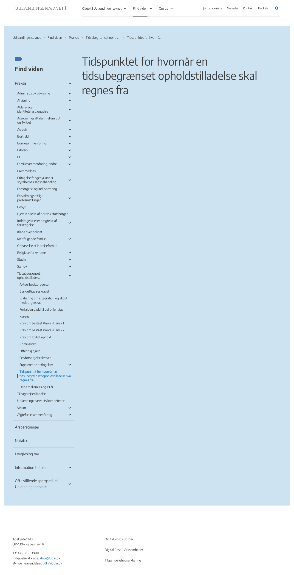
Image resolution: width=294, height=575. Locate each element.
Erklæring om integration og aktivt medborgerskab (43, 300)
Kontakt (248, 8)
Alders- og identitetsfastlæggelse (32, 109)
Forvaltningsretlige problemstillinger (30, 198)
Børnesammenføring (31, 143)
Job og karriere (212, 8)
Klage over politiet (29, 232)
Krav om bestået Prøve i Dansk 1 (42, 323)
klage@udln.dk (50, 558)
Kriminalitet (28, 344)
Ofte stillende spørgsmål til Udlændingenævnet (37, 483)
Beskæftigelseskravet (34, 291)
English (263, 8)
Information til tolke (31, 467)
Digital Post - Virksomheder (124, 550)
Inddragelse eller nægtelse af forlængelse (37, 223)
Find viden (140, 8)
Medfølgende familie (31, 239)
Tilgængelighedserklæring (123, 560)
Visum (21, 408)
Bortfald (23, 136)
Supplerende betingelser (36, 365)
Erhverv (22, 150)
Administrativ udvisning (33, 93)
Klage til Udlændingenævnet (102, 8)
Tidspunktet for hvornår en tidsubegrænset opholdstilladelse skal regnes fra (45, 376)
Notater (21, 440)
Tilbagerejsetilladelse (31, 394)
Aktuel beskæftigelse (34, 284)
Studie (21, 259)
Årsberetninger (27, 427)
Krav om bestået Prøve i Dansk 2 (42, 330)
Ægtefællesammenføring (34, 415)
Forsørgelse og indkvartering (37, 189)
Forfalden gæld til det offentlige (41, 309)
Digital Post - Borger (119, 539)
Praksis (20, 83)
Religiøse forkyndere (31, 252)
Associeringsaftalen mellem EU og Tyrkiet (38, 120)
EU (19, 157)
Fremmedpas (26, 171)
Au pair (22, 129)
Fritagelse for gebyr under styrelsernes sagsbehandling (36, 180)
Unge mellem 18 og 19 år (36, 387)
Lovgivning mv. (27, 454)
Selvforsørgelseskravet (35, 358)
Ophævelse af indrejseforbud (37, 246)
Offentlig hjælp (30, 351)
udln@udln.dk (52, 563)
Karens (24, 316)
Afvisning (23, 100)
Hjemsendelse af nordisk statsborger (42, 214)
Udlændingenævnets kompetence (41, 401)
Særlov (22, 266)
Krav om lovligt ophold (35, 337)
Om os (163, 8)
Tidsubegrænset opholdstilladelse (28, 275)
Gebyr (21, 207)
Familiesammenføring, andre (37, 164)
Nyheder (232, 8)
